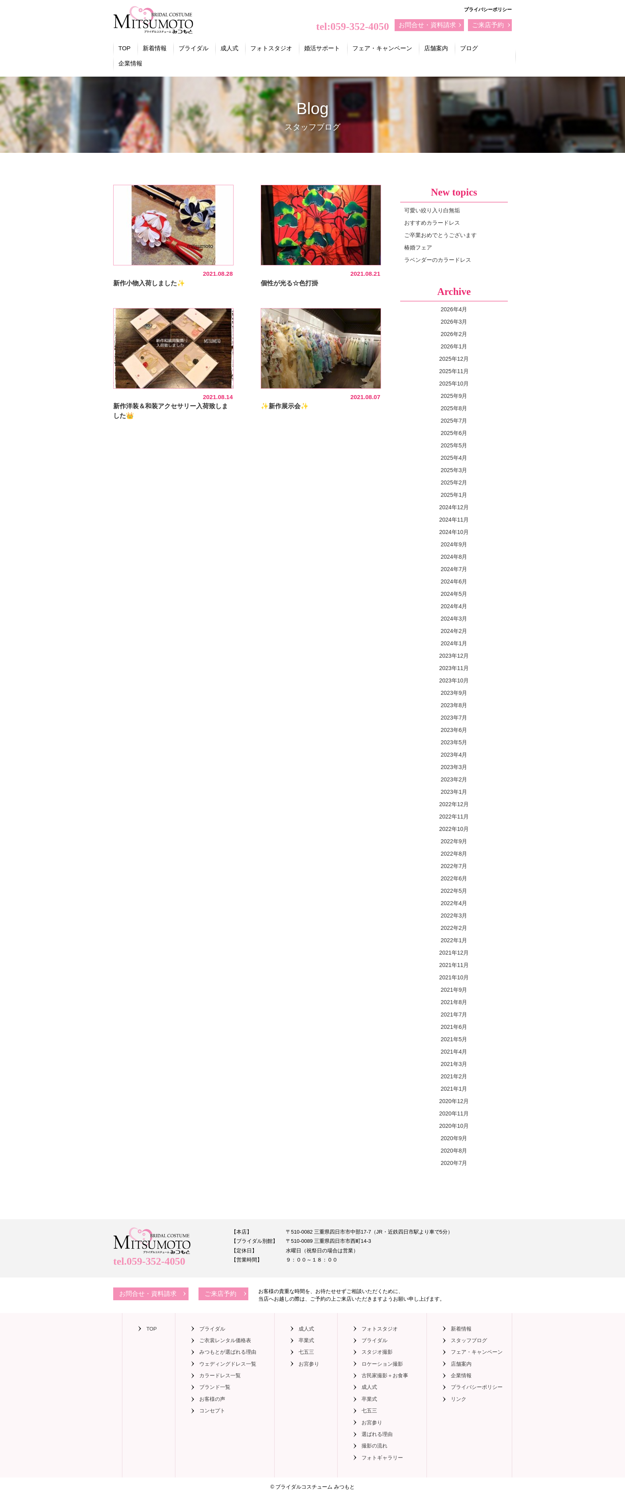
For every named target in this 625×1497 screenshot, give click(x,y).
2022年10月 (454, 829)
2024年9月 (454, 544)
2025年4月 (454, 458)
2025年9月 (454, 396)
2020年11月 (454, 1113)
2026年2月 (454, 334)
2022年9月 (454, 841)
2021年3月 (454, 1064)
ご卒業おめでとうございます (440, 235)
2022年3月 (454, 915)
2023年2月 (454, 779)
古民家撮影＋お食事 (385, 1375)
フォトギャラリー (382, 1458)
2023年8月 (454, 705)
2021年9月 (454, 990)
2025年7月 (454, 420)
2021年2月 (454, 1076)
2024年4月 (454, 606)
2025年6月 (454, 433)
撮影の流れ (374, 1446)
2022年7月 (454, 866)
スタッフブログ (469, 1340)
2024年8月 (454, 557)
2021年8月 (454, 1002)
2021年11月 (454, 965)
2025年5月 (454, 445)
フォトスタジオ (271, 48)
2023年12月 (454, 656)
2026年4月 (454, 309)
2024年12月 (454, 507)
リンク (458, 1399)
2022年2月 (454, 928)
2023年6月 (454, 730)
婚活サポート (322, 48)
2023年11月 (454, 668)
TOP (124, 48)
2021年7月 (454, 1014)
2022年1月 (454, 940)
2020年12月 (454, 1101)
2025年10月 (454, 383)
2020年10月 (454, 1126)
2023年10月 (454, 680)
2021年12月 (454, 952)
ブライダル (193, 48)
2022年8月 (454, 853)
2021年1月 (454, 1089)
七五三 (306, 1352)
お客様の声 (212, 1399)
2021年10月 (454, 977)
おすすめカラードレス (432, 223)
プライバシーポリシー (488, 9)
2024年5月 (454, 594)
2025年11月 (454, 371)
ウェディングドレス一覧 (227, 1364)
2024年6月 (454, 581)
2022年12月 (454, 804)
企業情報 (130, 63)
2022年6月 (454, 878)
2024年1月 (454, 643)
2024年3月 (454, 618)
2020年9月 (454, 1138)
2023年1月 (454, 792)
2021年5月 (454, 1039)
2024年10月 (454, 532)
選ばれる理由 (377, 1434)
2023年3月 (454, 767)
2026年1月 (454, 346)
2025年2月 (454, 482)
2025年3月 (454, 470)
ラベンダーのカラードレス (437, 260)
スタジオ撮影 (377, 1352)
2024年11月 (454, 519)
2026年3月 (454, 321)
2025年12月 (454, 359)
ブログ (469, 48)
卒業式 (306, 1340)
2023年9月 (454, 693)
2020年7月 (454, 1163)
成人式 (229, 48)
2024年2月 (454, 631)
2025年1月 (454, 495)
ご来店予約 (488, 25)
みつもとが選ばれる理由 (227, 1352)
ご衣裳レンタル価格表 (225, 1340)
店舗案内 (436, 48)
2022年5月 (454, 891)
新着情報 (155, 48)
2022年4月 (454, 903)
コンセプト (212, 1411)
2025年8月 (454, 408)
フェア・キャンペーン (382, 48)
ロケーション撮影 (382, 1364)
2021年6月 (454, 1027)
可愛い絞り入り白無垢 (432, 210)
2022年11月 (454, 816)
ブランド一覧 (214, 1387)
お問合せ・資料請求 (427, 25)
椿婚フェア (418, 247)
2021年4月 (454, 1051)
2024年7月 (454, 569)
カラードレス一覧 (220, 1375)
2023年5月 (454, 742)
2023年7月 (454, 717)
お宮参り (309, 1364)
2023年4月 (454, 754)
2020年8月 (454, 1150)
